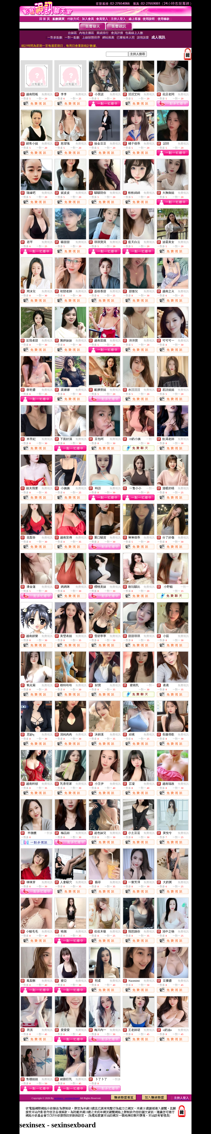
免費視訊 (47, 94)
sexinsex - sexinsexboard (67, 1098)
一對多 (48, 833)
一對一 (150, 439)
